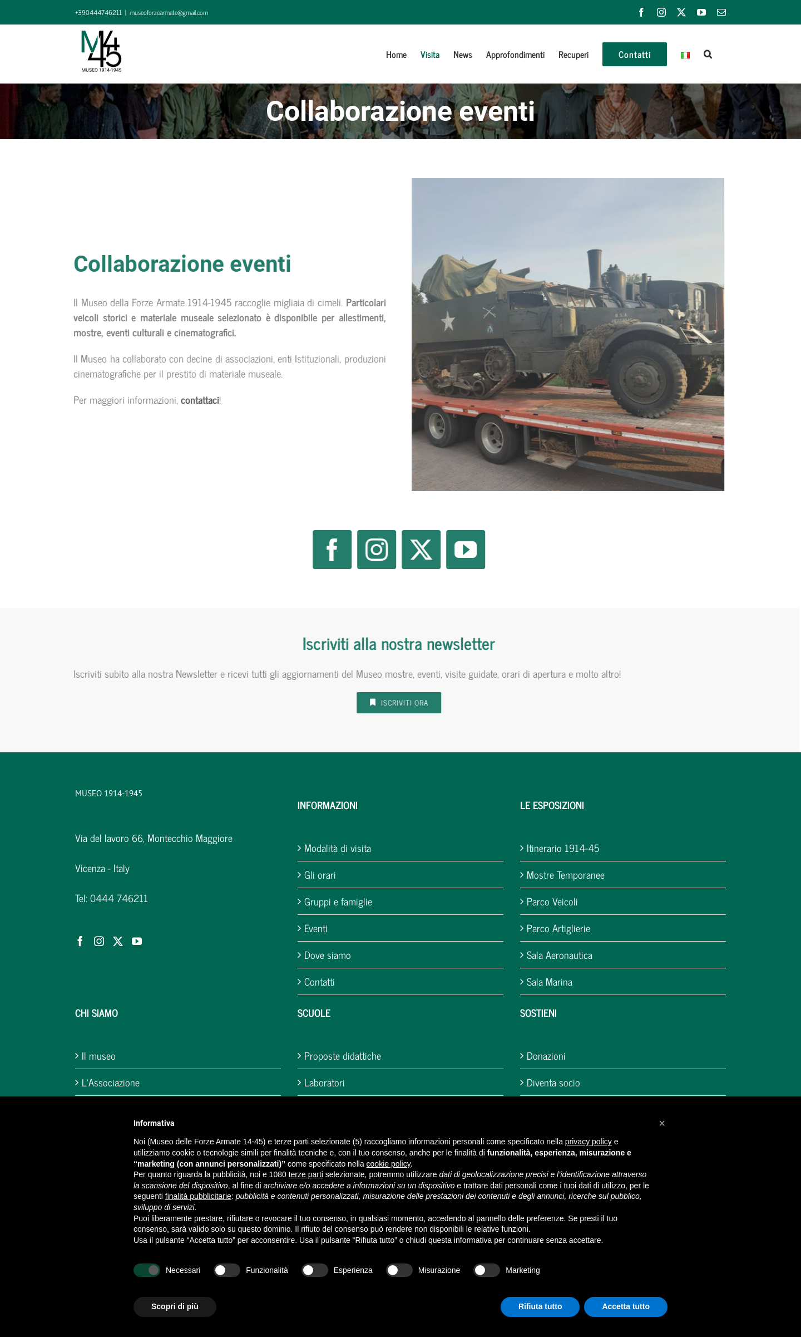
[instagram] (372, 549)
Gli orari (320, 874)
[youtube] (461, 549)
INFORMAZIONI (328, 804)
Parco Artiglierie (558, 928)
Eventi (316, 928)
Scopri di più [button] (175, 1306)
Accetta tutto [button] (626, 1306)
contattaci (196, 399)
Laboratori (324, 1082)
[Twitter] (118, 941)
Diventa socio (553, 1082)
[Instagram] (99, 941)
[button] (708, 54)
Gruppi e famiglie (338, 901)
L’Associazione (111, 1082)
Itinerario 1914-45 (563, 847)
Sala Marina (549, 981)
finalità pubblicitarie (198, 1196)
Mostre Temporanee (566, 874)
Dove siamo (327, 954)
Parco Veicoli (552, 901)
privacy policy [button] (588, 1141)
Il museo (99, 1055)
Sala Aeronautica (559, 954)
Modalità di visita (337, 847)
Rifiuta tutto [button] (540, 1306)
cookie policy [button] (389, 1163)
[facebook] (328, 549)
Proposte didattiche (342, 1055)
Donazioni (546, 1055)
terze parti (306, 1174)
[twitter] (417, 549)
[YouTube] (137, 941)
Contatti (319, 981)
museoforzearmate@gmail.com (169, 12)
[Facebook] (80, 941)
